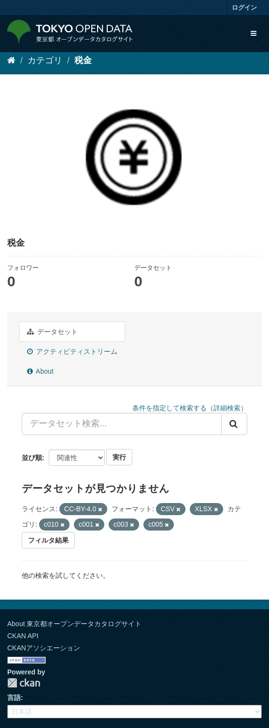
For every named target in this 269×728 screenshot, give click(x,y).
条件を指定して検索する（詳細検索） (189, 408)
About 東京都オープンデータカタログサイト (74, 624)
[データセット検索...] (122, 424)
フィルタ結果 (48, 540)
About (40, 371)
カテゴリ (45, 60)
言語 (14, 697)
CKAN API (23, 636)
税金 (83, 60)
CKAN (23, 683)
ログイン (244, 7)
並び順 (32, 458)
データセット (52, 332)
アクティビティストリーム (72, 351)
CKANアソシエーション (43, 648)
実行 (119, 457)
